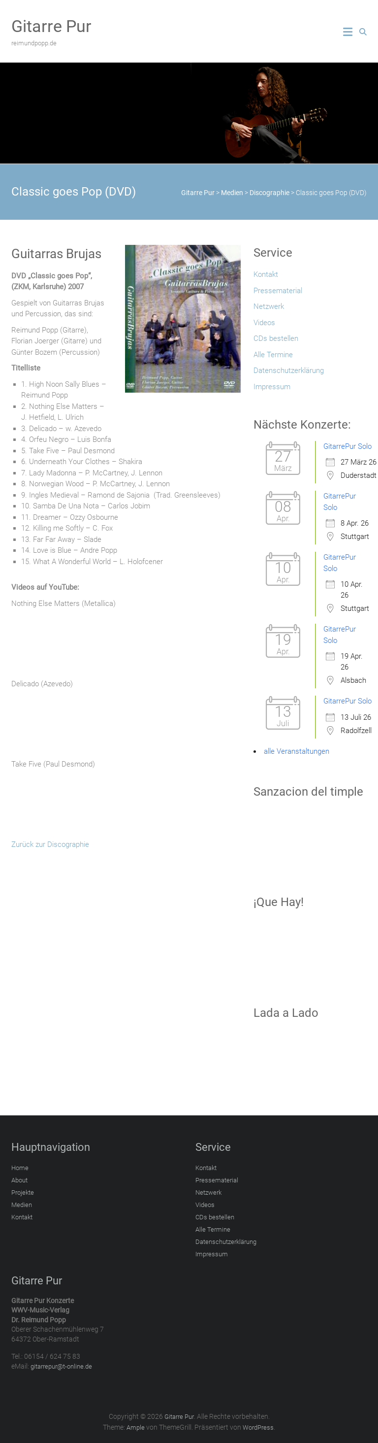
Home (20, 1168)
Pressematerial (277, 290)
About (19, 1180)
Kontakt (265, 274)
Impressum (271, 386)
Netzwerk (268, 306)
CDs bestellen (275, 338)
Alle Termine (273, 354)
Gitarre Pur (51, 26)
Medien (21, 1204)
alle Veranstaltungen (296, 751)
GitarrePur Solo (347, 446)
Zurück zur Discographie (50, 844)
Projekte (22, 1192)
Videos (264, 322)
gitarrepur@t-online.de (61, 1366)
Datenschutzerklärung (288, 370)
